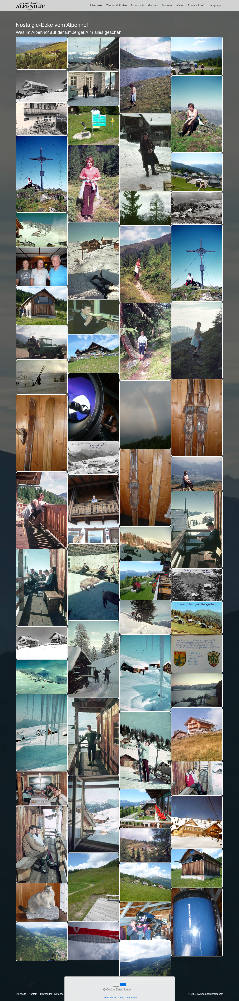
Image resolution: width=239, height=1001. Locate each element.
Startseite (21, 994)
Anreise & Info (196, 5)
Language (215, 5)
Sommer (167, 5)
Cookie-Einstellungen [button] (118, 989)
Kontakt (33, 994)
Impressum (46, 994)
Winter (180, 5)
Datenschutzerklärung (113, 997)
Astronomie (137, 5)
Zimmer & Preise (116, 5)
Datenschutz (61, 994)
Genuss (153, 5)
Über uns (96, 5)
